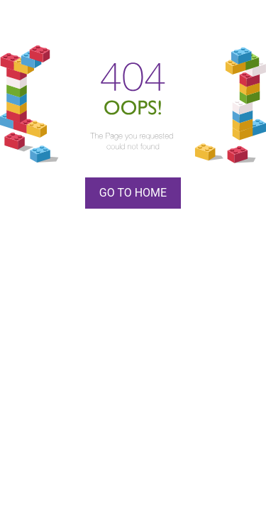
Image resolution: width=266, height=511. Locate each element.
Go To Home (133, 192)
